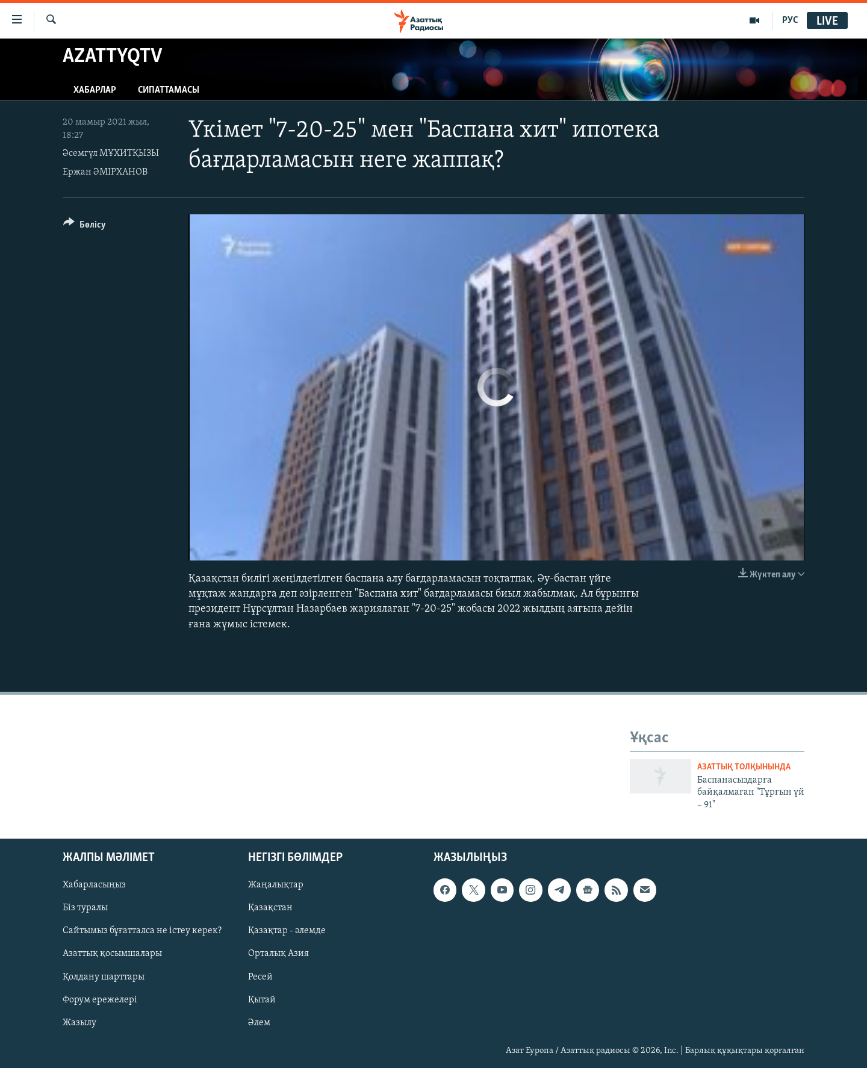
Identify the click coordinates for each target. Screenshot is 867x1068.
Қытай (262, 1000)
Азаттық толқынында (744, 767)
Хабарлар (94, 90)
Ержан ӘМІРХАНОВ (105, 172)
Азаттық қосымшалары (112, 953)
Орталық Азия (278, 953)
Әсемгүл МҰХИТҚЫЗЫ (111, 153)
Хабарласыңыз (94, 885)
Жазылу (79, 1023)
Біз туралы (85, 908)
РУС (790, 20)
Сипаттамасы (168, 90)
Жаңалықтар (275, 885)
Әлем (259, 1023)
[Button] (84, 226)
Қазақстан (270, 908)
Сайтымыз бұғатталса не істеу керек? (142, 931)
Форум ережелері (100, 1000)
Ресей (260, 976)
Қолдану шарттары (103, 976)
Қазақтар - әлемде (287, 931)
